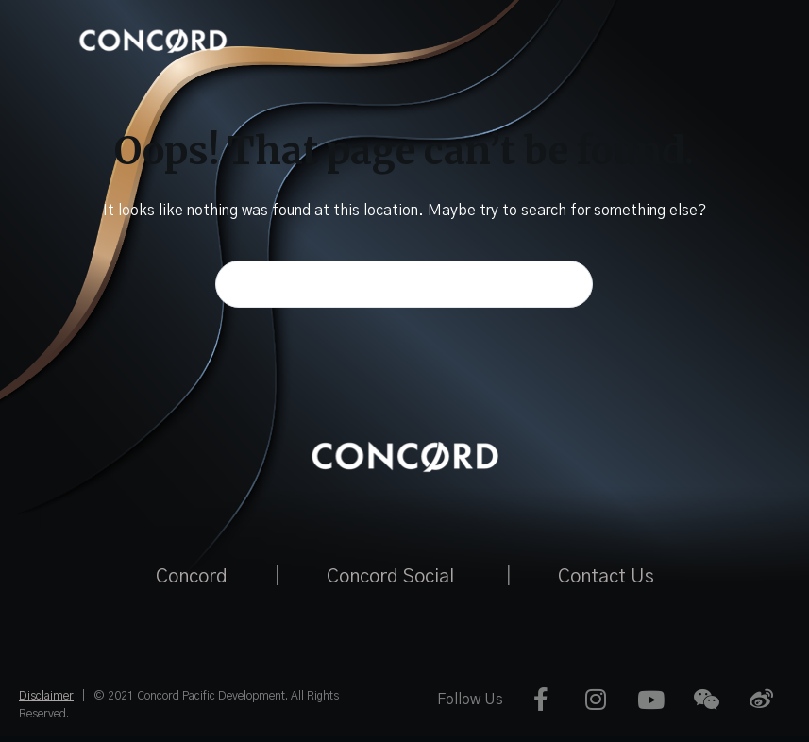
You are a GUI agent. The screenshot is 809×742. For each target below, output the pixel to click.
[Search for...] (404, 284)
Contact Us (606, 576)
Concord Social (390, 576)
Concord (192, 576)
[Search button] (569, 284)
